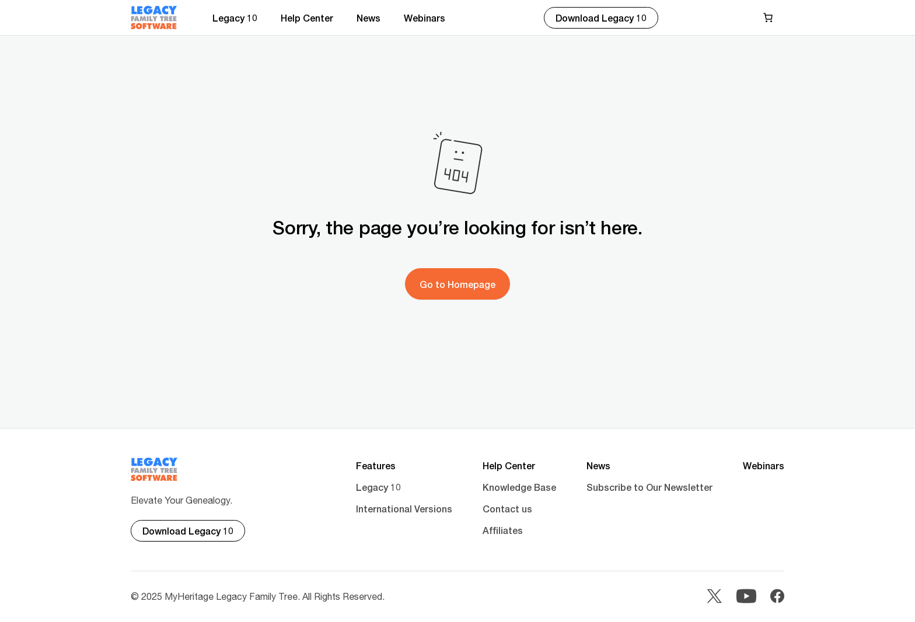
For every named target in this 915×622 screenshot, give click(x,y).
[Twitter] (714, 597)
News (368, 17)
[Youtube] (746, 597)
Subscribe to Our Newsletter (649, 487)
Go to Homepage (457, 284)
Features (376, 465)
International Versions (404, 508)
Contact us (507, 508)
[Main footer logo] (154, 469)
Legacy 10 (234, 17)
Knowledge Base (519, 487)
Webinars (424, 17)
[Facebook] (777, 597)
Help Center (307, 17)
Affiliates (503, 530)
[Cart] (770, 17)
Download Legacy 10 (601, 17)
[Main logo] (154, 17)
